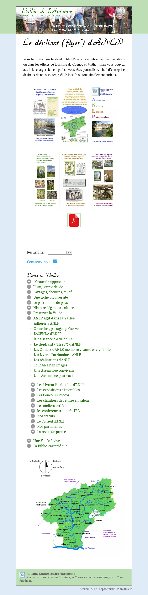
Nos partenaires (49, 426)
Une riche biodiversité (50, 297)
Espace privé (107, 589)
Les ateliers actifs (50, 405)
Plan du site (124, 589)
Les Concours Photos (53, 395)
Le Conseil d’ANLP (51, 421)
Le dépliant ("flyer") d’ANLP (57, 344)
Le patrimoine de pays (50, 302)
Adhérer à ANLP (46, 323)
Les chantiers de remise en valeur (63, 400)
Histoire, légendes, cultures (54, 308)
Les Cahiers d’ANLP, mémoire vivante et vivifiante (72, 349)
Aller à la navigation (114, 4)
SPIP (94, 589)
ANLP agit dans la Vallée (54, 318)
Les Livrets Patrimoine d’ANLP (57, 355)
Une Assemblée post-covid (54, 375)
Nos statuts (46, 416)
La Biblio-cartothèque (50, 446)
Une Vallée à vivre (47, 441)
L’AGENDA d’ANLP (47, 334)
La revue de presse (51, 431)
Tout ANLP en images (50, 365)
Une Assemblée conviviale (54, 370)
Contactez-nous (42, 261)
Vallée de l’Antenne (46, 11)
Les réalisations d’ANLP (52, 360)
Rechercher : (37, 252)
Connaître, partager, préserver (57, 328)
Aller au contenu (81, 4)
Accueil (84, 589)
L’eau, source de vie (48, 287)
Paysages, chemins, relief (52, 292)
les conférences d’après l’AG (58, 411)
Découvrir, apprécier (49, 281)
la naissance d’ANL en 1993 (54, 339)
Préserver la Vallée (47, 313)
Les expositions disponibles (58, 390)
